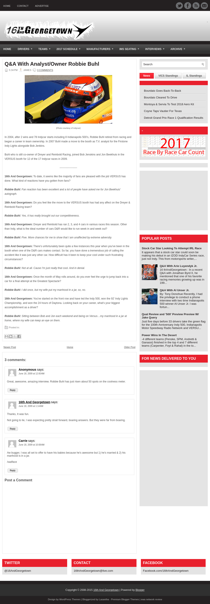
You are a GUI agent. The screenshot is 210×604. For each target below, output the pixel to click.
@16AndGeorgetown (17, 570)
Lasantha (104, 599)
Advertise (42, 6)
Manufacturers (101, 47)
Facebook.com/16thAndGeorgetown (166, 570)
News (146, 75)
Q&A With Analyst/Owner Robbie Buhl (52, 64)
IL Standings (194, 75)
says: (40, 369)
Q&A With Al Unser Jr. (174, 290)
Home (6, 6)
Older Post (129, 347)
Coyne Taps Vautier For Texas (163, 111)
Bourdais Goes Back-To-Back (162, 90)
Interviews (156, 47)
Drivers (26, 47)
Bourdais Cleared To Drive (160, 97)
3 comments (45, 70)
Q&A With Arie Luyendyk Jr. (178, 266)
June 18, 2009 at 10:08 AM (31, 445)
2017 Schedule (69, 47)
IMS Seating (130, 47)
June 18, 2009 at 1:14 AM (31, 406)
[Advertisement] (169, 200)
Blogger (139, 590)
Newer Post (10, 347)
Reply (13, 390)
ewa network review (151, 599)
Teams (45, 47)
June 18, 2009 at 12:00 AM (31, 373)
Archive (179, 47)
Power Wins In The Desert (159, 335)
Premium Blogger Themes (125, 599)
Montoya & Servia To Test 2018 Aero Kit (169, 104)
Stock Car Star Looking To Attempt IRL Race (172, 248)
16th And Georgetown (34, 402)
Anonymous (27, 369)
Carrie (23, 440)
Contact (22, 6)
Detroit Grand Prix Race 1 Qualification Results (173, 117)
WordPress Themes (69, 599)
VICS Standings (168, 75)
